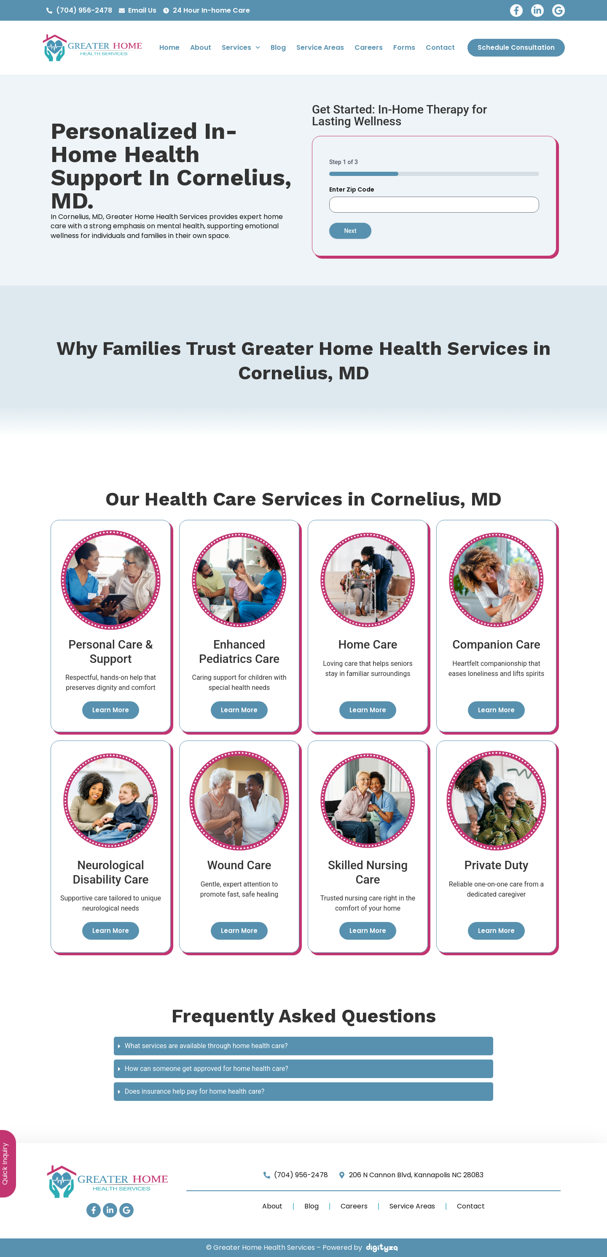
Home (169, 47)
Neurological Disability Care (110, 872)
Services (241, 47)
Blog (278, 47)
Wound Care (239, 865)
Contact (440, 47)
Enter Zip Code (351, 189)
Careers (369, 47)
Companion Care (496, 644)
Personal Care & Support (110, 652)
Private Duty (497, 865)
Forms (404, 47)
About (200, 47)
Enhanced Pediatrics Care (239, 652)
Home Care (367, 644)
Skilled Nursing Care (368, 872)
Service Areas (320, 47)
